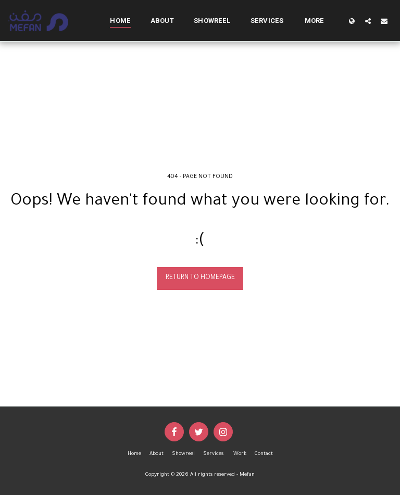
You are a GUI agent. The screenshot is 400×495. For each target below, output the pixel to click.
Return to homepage (200, 278)
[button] (368, 20)
